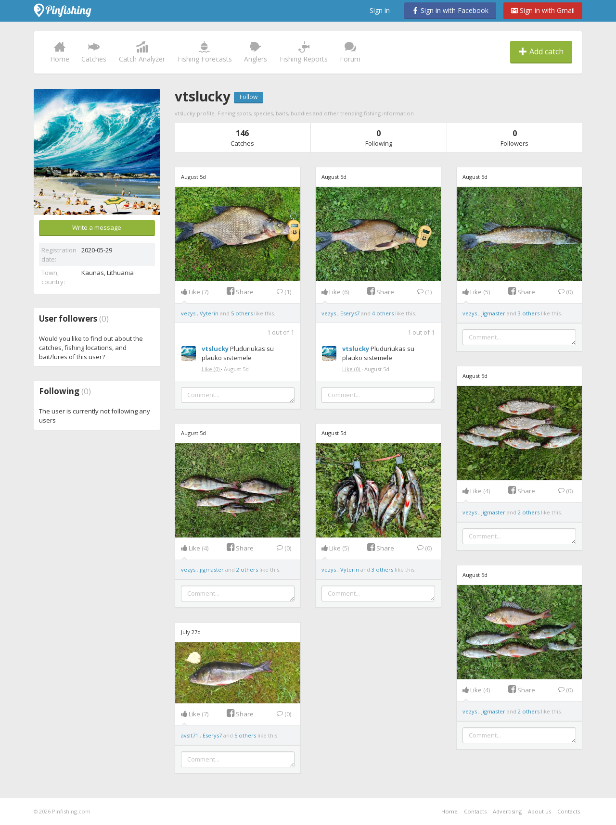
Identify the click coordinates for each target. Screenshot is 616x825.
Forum (350, 52)
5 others (242, 313)
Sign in (380, 10)
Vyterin (210, 313)
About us (539, 811)
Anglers (255, 52)
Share (240, 291)
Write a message (96, 227)
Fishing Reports (304, 52)
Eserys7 (350, 313)
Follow (248, 97)
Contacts (475, 811)
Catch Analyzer (142, 52)
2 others (528, 512)
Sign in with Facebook (450, 10)
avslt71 (190, 735)
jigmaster (494, 313)
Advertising (507, 811)
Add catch (541, 51)
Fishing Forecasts (205, 52)
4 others (383, 313)
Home (59, 52)
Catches (93, 52)
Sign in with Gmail (543, 10)
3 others (528, 313)
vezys (189, 313)
